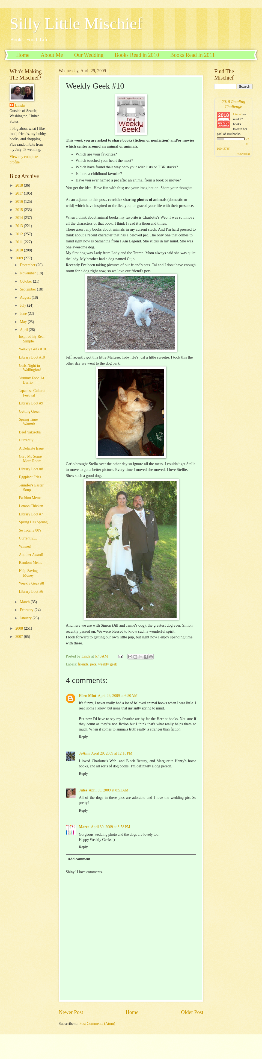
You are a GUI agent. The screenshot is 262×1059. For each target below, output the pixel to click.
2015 (19, 210)
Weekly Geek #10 (32, 349)
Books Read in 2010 (137, 55)
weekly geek (107, 664)
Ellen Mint (87, 696)
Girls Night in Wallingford (30, 367)
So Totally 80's (30, 530)
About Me (52, 55)
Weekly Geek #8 (31, 583)
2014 (19, 218)
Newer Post (71, 1012)
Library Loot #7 (31, 514)
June (24, 314)
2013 (19, 226)
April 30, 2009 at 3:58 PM (110, 827)
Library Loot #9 (31, 403)
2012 (19, 234)
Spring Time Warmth (28, 421)
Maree (84, 827)
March (25, 602)
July (23, 305)
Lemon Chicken (31, 506)
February (27, 610)
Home (22, 55)
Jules (83, 790)
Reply (83, 737)
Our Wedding (88, 55)
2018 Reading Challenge (233, 104)
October (26, 281)
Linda (20, 105)
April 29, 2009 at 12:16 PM (111, 753)
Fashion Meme (30, 498)
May (24, 322)
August (26, 297)
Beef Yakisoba (30, 432)
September (28, 289)
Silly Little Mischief (76, 23)
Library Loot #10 (32, 357)
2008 (19, 628)
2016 (19, 202)
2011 (19, 242)
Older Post (192, 1012)
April (24, 330)
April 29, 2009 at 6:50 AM (117, 696)
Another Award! (31, 555)
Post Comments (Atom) (97, 1024)
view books (243, 153)
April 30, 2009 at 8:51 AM (108, 790)
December (28, 265)
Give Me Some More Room (30, 458)
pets (93, 664)
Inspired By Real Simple (31, 339)
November (28, 273)
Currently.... (28, 440)
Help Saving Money (28, 573)
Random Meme (30, 563)
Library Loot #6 (31, 591)
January (26, 618)
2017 (19, 193)
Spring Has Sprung (33, 522)
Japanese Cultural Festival (32, 393)
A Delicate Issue (31, 448)
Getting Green (29, 411)
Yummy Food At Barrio (31, 380)
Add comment (79, 859)
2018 (19, 185)
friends (83, 664)
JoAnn (84, 753)
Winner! (25, 546)
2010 (19, 250)
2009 (19, 258)
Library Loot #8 (31, 469)
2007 (19, 637)
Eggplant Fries (30, 477)
